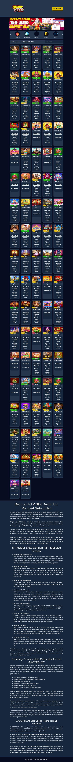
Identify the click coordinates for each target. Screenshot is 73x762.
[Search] (54, 41)
